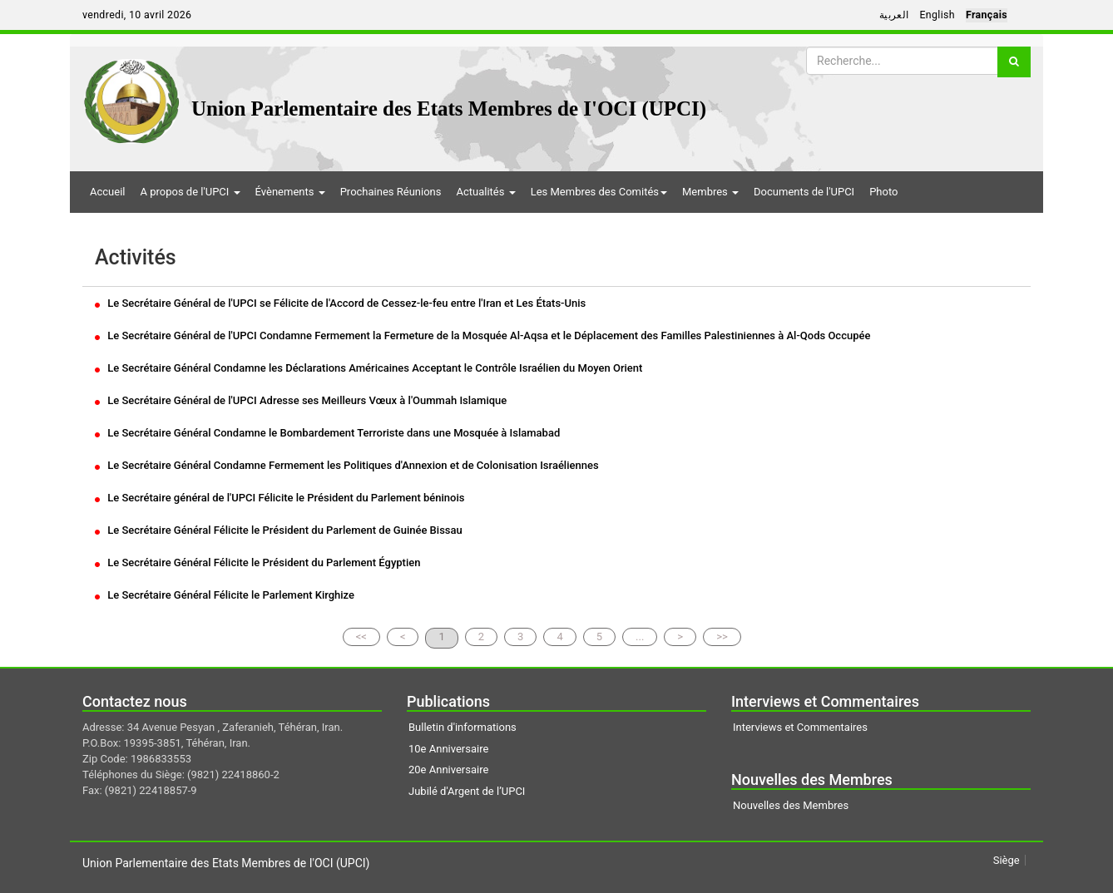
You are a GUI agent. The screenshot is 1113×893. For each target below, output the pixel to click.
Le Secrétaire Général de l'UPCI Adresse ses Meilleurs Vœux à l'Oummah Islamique (301, 400)
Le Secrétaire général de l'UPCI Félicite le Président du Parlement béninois (279, 497)
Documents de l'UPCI (804, 191)
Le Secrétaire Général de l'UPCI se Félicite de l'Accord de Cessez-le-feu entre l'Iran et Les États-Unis (340, 303)
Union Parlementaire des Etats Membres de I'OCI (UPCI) (448, 108)
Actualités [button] (485, 191)
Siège (1006, 860)
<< (361, 636)
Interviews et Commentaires (800, 727)
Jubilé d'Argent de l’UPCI (466, 791)
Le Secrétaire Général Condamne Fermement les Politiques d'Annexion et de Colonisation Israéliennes (347, 465)
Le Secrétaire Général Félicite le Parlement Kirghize (224, 595)
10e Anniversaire (448, 749)
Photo (883, 191)
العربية (894, 15)
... (640, 636)
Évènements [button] (290, 191)
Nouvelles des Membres (790, 805)
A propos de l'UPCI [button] (190, 191)
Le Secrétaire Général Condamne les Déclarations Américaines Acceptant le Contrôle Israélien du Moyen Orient (368, 368)
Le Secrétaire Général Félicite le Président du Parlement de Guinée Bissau (279, 530)
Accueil (107, 191)
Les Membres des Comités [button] (599, 191)
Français (986, 15)
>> (722, 636)
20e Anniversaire (448, 769)
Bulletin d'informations (462, 727)
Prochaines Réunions (391, 191)
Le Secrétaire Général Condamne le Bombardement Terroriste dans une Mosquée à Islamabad (327, 433)
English (937, 15)
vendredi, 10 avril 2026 (136, 15)
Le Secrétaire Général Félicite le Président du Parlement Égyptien (257, 562)
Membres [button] (710, 191)
